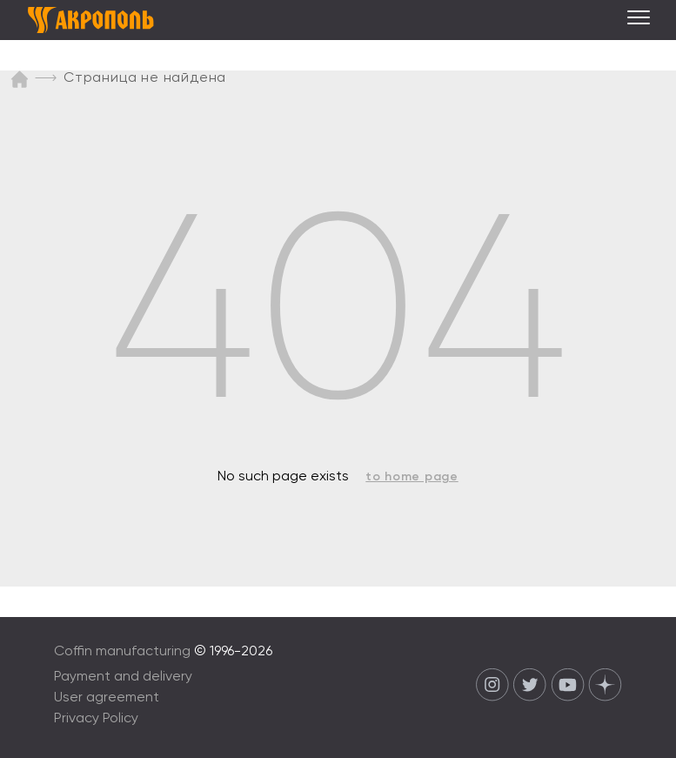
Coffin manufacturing (122, 652)
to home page (411, 477)
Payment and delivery (123, 677)
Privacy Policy (96, 719)
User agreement (106, 698)
